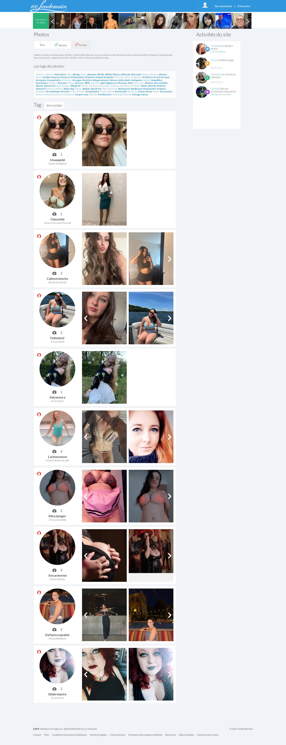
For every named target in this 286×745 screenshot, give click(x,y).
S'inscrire (244, 6)
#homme (122, 82)
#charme (90, 77)
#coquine (41, 80)
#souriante (166, 91)
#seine (103, 91)
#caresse (65, 77)
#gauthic (95, 82)
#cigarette (136, 77)
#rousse (81, 91)
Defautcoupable (57, 635)
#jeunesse (50, 85)
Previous (52, 21)
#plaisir (86, 88)
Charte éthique (117, 735)
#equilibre (156, 80)
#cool (157, 77)
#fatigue (52, 82)
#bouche (136, 74)
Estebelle (215, 88)
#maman (93, 85)
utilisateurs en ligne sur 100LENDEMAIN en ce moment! (65, 729)
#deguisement (101, 80)
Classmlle (57, 219)
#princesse (124, 88)
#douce (113, 80)
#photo (59, 88)
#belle (100, 74)
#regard (161, 88)
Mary (213, 60)
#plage (78, 88)
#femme (62, 82)
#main (84, 85)
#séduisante (105, 94)
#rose (73, 91)
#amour (40, 74)
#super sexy (81, 94)
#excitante (42, 82)
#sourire (40, 94)
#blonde (125, 74)
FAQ (46, 735)
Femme (81, 45)
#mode (152, 85)
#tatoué (127, 94)
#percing (50, 88)
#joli (58, 85)
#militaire (135, 85)
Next (247, 21)
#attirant (49, 74)
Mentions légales (98, 735)
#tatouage (117, 94)
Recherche (170, 735)
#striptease (68, 94)
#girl (102, 82)
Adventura (57, 397)
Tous (42, 44)
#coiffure (147, 77)
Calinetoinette (57, 278)
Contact (37, 735)
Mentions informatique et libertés (145, 735)
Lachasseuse (57, 456)
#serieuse (132, 91)
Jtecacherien (57, 575)
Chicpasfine (217, 45)
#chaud (99, 77)
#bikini (108, 74)
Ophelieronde (218, 74)
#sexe (141, 91)
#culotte (87, 80)
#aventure (60, 74)
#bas (69, 74)
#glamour (111, 82)
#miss (144, 85)
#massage (104, 85)
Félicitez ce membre (221, 94)
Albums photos (186, 735)
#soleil (156, 91)
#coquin (165, 77)
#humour (139, 82)
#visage (136, 94)
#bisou (117, 74)
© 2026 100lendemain (241, 729)
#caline (47, 77)
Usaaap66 (57, 160)
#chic (127, 77)
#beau (83, 74)
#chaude (108, 77)
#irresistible (160, 82)
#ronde (65, 91)
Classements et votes (207, 735)
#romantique (53, 91)
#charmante (77, 77)
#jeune (39, 85)
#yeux (144, 94)
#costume (67, 80)
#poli (104, 88)
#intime (149, 82)
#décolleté (124, 80)
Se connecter (223, 6)
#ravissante (149, 88)
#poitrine (96, 88)
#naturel (40, 88)
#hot (130, 82)
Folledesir (57, 338)
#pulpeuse (136, 88)
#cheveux (119, 77)
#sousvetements (53, 94)
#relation (40, 91)
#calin (39, 77)
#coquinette (54, 80)
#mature (114, 85)
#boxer (145, 74)
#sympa (93, 94)
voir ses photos (218, 51)
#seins (110, 91)
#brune (163, 74)
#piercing (69, 88)
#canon (55, 77)
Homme (61, 45)
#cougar (77, 80)
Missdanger (57, 516)
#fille (87, 82)
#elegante (136, 80)
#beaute (92, 74)
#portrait (112, 88)
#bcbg (76, 74)
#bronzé (154, 74)
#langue (66, 85)
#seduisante (92, 91)
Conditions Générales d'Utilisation (69, 735)
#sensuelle (121, 91)
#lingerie (75, 85)
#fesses (79, 82)
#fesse (71, 82)
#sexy (149, 91)
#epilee (147, 80)
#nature (161, 85)
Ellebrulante (57, 694)
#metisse (124, 85)
